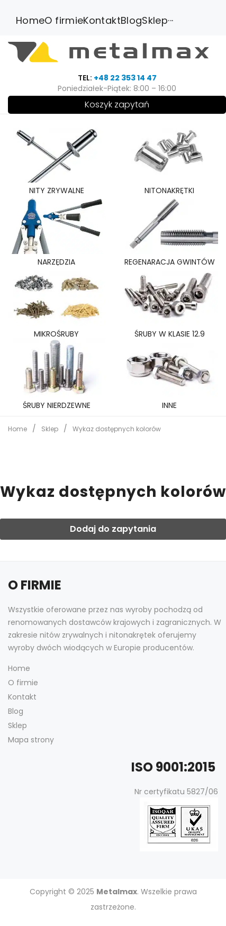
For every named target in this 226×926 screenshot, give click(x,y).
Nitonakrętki (169, 190)
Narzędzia (56, 262)
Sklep (49, 428)
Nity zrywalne (56, 190)
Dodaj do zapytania (113, 529)
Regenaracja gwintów (169, 262)
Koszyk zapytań (117, 104)
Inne (169, 405)
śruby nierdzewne (57, 405)
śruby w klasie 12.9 (169, 334)
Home (17, 428)
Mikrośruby (56, 334)
